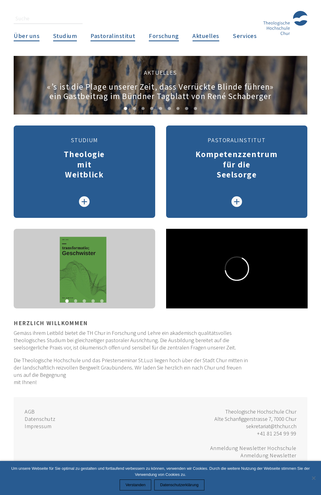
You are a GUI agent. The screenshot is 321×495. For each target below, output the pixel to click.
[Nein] (313, 478)
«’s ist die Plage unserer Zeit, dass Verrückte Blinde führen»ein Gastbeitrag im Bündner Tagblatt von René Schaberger (160, 91)
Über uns (26, 36)
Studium (65, 36)
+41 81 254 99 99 (276, 433)
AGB (30, 411)
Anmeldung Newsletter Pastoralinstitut (268, 459)
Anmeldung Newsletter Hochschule (253, 448)
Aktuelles (206, 36)
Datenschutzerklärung (179, 485)
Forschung (164, 36)
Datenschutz (40, 418)
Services (245, 36)
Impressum (38, 426)
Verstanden (135, 485)
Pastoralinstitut (112, 36)
